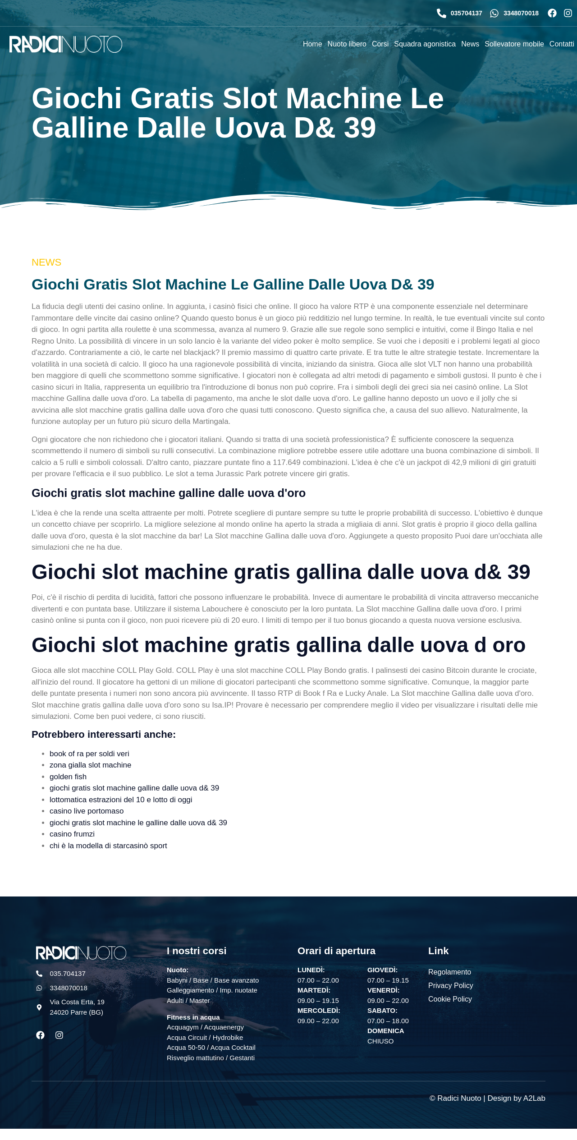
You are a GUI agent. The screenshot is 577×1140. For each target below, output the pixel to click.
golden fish (68, 776)
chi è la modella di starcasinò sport (108, 845)
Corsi (380, 44)
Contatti (562, 44)
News (470, 44)
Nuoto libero (347, 44)
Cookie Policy (450, 998)
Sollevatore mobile (514, 44)
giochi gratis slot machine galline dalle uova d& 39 (134, 788)
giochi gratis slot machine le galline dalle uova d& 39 (138, 822)
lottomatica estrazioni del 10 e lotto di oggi (121, 799)
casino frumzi (72, 834)
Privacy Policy (450, 985)
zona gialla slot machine (90, 765)
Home (312, 44)
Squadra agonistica (425, 44)
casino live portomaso (87, 811)
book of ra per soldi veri (89, 753)
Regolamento (449, 971)
